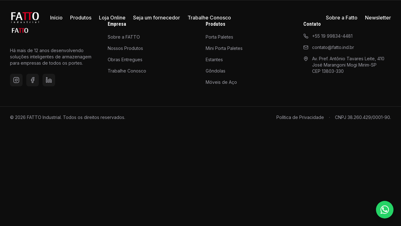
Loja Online (112, 17)
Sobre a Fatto (341, 17)
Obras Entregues (125, 59)
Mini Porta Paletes (224, 48)
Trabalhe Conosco (209, 17)
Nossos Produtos (125, 48)
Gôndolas (215, 70)
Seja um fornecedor (156, 17)
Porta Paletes (219, 37)
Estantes (214, 59)
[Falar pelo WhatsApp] (384, 209)
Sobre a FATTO (124, 37)
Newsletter (378, 17)
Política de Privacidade (300, 117)
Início (56, 17)
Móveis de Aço (221, 82)
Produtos (80, 17)
